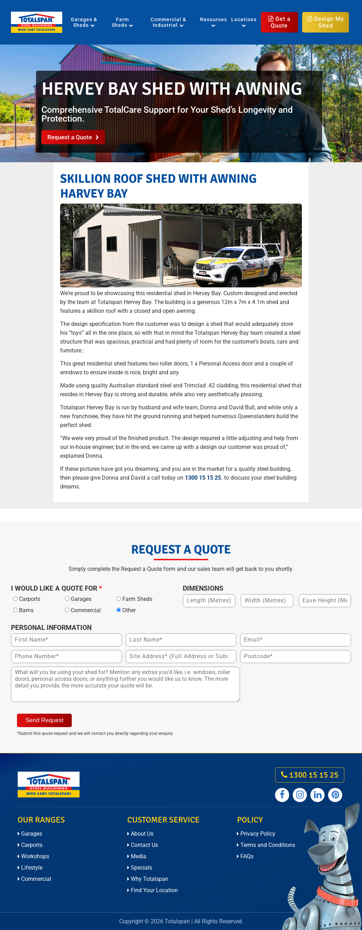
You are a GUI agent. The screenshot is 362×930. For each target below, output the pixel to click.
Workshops (33, 856)
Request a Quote (73, 137)
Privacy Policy (256, 833)
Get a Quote (279, 22)
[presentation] (297, 680)
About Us (140, 833)
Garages (30, 833)
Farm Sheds (122, 22)
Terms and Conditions (266, 845)
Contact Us (142, 845)
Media (136, 856)
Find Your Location (152, 890)
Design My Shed (325, 22)
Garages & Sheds (84, 22)
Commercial (34, 879)
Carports (30, 845)
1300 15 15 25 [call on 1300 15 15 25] (309, 775)
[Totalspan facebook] (282, 795)
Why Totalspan (147, 879)
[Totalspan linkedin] (317, 795)
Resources (213, 22)
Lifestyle (30, 867)
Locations (244, 22)
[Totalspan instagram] (300, 795)
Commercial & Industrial (168, 22)
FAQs (245, 856)
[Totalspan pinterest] (335, 795)
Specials (139, 867)
